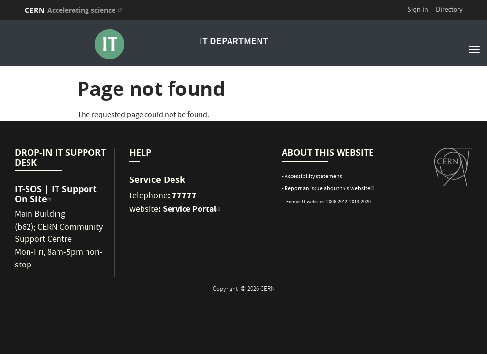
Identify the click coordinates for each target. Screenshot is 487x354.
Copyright (226, 289)
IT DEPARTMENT (234, 42)
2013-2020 (360, 202)
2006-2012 (336, 202)
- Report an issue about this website (329, 189)
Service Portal (193, 209)
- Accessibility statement (312, 176)
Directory (449, 9)
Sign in (417, 9)
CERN (75, 10)
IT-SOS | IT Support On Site (56, 194)
